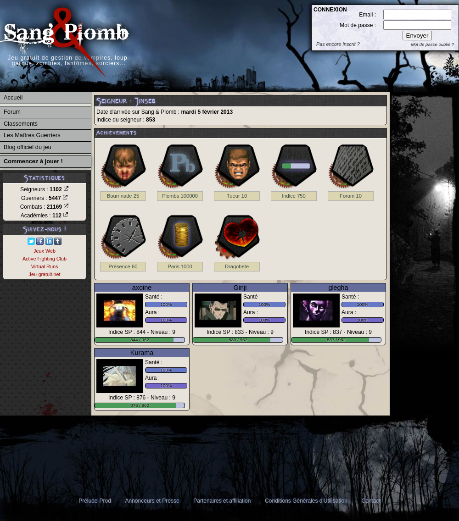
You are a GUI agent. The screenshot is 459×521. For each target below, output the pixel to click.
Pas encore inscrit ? (338, 44)
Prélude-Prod (94, 501)
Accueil (13, 97)
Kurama (141, 352)
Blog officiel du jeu (27, 147)
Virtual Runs (44, 266)
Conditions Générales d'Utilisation (306, 501)
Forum (12, 111)
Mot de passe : (358, 25)
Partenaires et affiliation (222, 501)
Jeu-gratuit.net (44, 274)
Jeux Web (45, 251)
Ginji (240, 287)
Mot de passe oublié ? (432, 44)
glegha (338, 287)
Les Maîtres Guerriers (32, 135)
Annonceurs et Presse (152, 501)
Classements (21, 123)
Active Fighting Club (44, 258)
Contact (371, 501)
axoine (141, 287)
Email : (367, 14)
